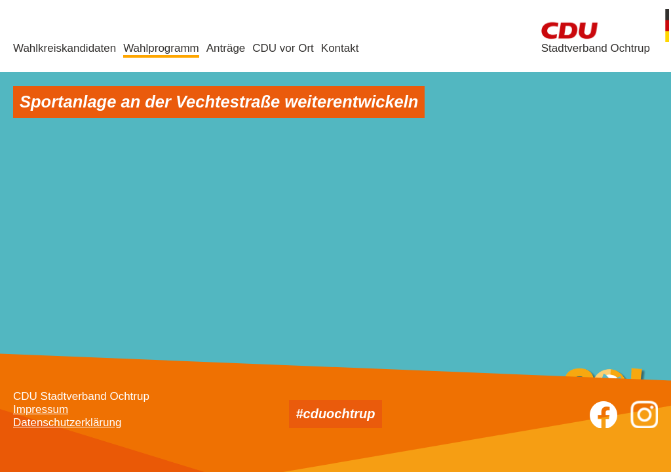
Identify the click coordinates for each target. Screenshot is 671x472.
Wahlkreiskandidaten (64, 48)
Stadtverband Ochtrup (595, 48)
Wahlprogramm (161, 48)
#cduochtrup (335, 413)
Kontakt (340, 48)
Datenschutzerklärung (67, 422)
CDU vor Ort (283, 48)
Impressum (40, 409)
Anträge (226, 48)
